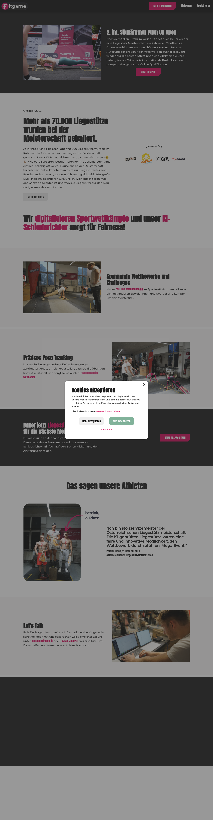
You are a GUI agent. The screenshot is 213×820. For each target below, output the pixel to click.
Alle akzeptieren (121, 421)
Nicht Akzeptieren (91, 421)
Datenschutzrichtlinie (108, 411)
